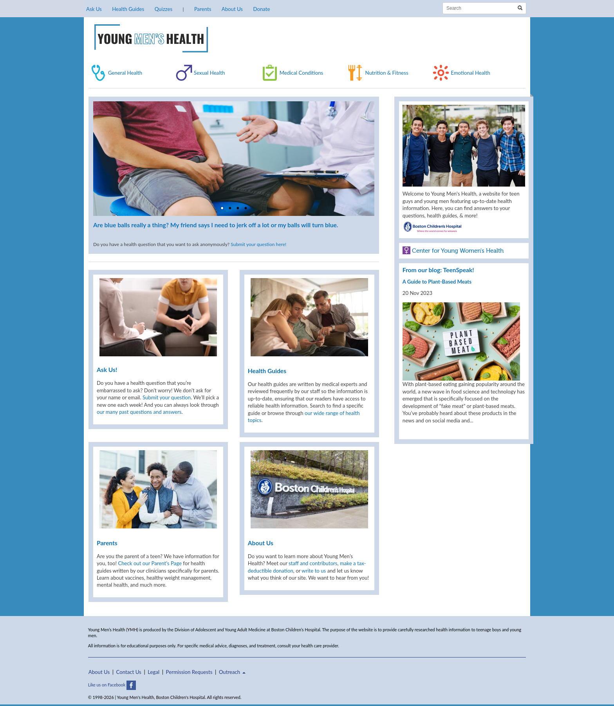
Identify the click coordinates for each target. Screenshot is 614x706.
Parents (202, 9)
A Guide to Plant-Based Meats (437, 281)
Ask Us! (107, 369)
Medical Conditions (301, 73)
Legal (153, 672)
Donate (261, 9)
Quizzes (163, 9)
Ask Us (94, 9)
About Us (232, 9)
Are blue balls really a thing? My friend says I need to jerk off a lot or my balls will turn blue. (215, 224)
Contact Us (128, 672)
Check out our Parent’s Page (150, 563)
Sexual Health (209, 73)
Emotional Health (470, 73)
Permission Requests (189, 672)
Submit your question (167, 397)
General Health (125, 73)
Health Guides (128, 9)
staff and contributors (313, 563)
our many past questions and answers (139, 412)
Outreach (232, 672)
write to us (314, 571)
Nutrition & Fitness (386, 73)
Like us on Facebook (112, 684)
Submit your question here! (258, 244)
